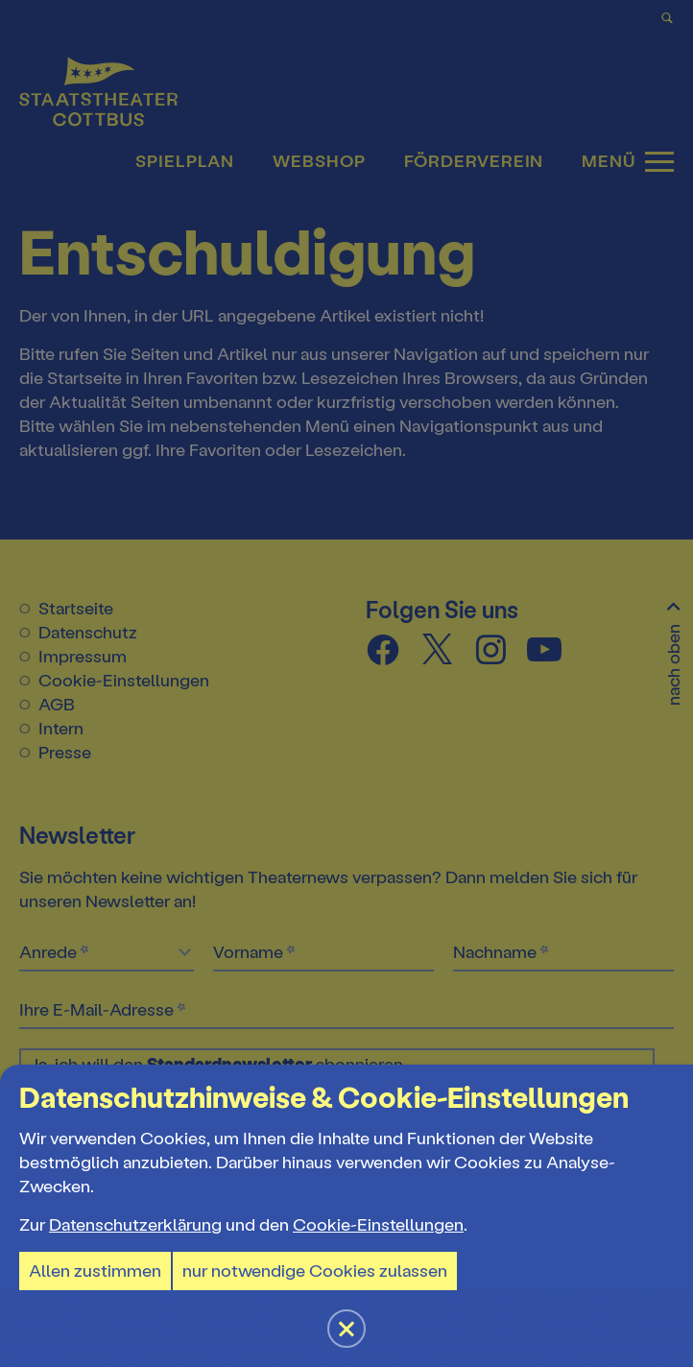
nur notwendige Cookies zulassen (314, 1271)
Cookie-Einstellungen (378, 1225)
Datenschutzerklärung (135, 1225)
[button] (346, 683)
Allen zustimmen (95, 1271)
